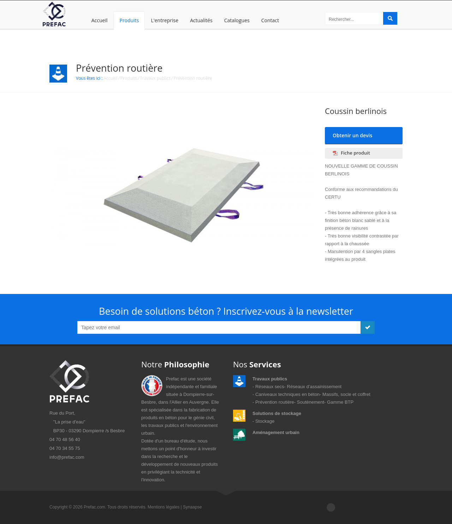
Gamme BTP (340, 402)
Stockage (264, 421)
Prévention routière (193, 78)
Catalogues (237, 20)
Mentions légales (163, 507)
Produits (129, 20)
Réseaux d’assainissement (314, 386)
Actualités (201, 20)
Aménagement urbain (275, 432)
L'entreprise (164, 20)
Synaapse (192, 507)
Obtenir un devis (352, 135)
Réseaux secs (269, 386)
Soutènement (310, 402)
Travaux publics (155, 78)
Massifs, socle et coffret (346, 394)
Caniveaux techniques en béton (287, 394)
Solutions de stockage (276, 413)
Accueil (99, 20)
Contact (270, 20)
